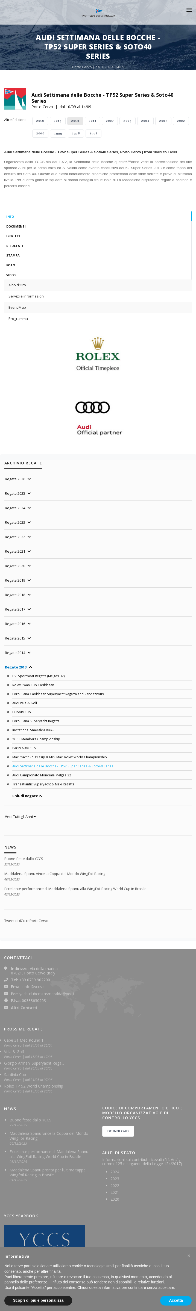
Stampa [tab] (13, 255)
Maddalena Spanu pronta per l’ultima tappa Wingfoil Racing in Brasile (48, 1172)
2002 (181, 121)
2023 (114, 1178)
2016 (40, 121)
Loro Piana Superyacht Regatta (36, 721)
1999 (58, 133)
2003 (163, 121)
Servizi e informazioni (26, 296)
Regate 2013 (16, 667)
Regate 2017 (15, 609)
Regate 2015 (15, 638)
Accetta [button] (176, 1300)
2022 (114, 1185)
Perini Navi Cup (24, 748)
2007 (110, 121)
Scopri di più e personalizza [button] (38, 1300)
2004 (145, 121)
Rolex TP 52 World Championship (33, 1086)
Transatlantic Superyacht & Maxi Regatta (43, 784)
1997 (93, 133)
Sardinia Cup (15, 1074)
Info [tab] (10, 216)
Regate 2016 (15, 623)
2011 (92, 121)
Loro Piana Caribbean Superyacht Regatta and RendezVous (58, 694)
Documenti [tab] (16, 226)
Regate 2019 (15, 580)
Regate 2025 (15, 493)
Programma (18, 318)
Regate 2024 (15, 507)
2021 (114, 1192)
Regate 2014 (15, 652)
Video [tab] (11, 275)
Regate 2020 (15, 565)
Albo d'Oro (17, 284)
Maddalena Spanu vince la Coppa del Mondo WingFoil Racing (54, 873)
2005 (127, 121)
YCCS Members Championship (36, 739)
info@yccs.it (34, 986)
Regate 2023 (15, 522)
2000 (40, 133)
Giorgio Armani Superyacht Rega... (34, 1063)
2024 (114, 1171)
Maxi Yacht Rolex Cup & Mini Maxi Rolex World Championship (59, 757)
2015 (58, 121)
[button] (189, 1255)
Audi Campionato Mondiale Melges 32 (41, 775)
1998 (76, 133)
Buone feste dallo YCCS (23, 858)
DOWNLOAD (118, 1131)
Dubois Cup (21, 712)
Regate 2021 (15, 551)
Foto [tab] (10, 265)
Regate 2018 (15, 594)
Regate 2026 (15, 478)
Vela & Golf (14, 1051)
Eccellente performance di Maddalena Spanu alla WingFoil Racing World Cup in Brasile (75, 888)
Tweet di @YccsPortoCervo (26, 920)
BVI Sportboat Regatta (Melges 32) (38, 676)
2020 (114, 1199)
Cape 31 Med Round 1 (23, 1040)
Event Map (17, 307)
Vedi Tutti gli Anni (20, 816)
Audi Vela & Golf (24, 703)
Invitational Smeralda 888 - (33, 730)
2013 (75, 121)
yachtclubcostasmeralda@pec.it (47, 993)
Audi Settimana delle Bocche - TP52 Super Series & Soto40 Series (62, 766)
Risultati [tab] (14, 246)
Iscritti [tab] (13, 236)
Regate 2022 (15, 536)
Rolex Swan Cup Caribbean (33, 685)
